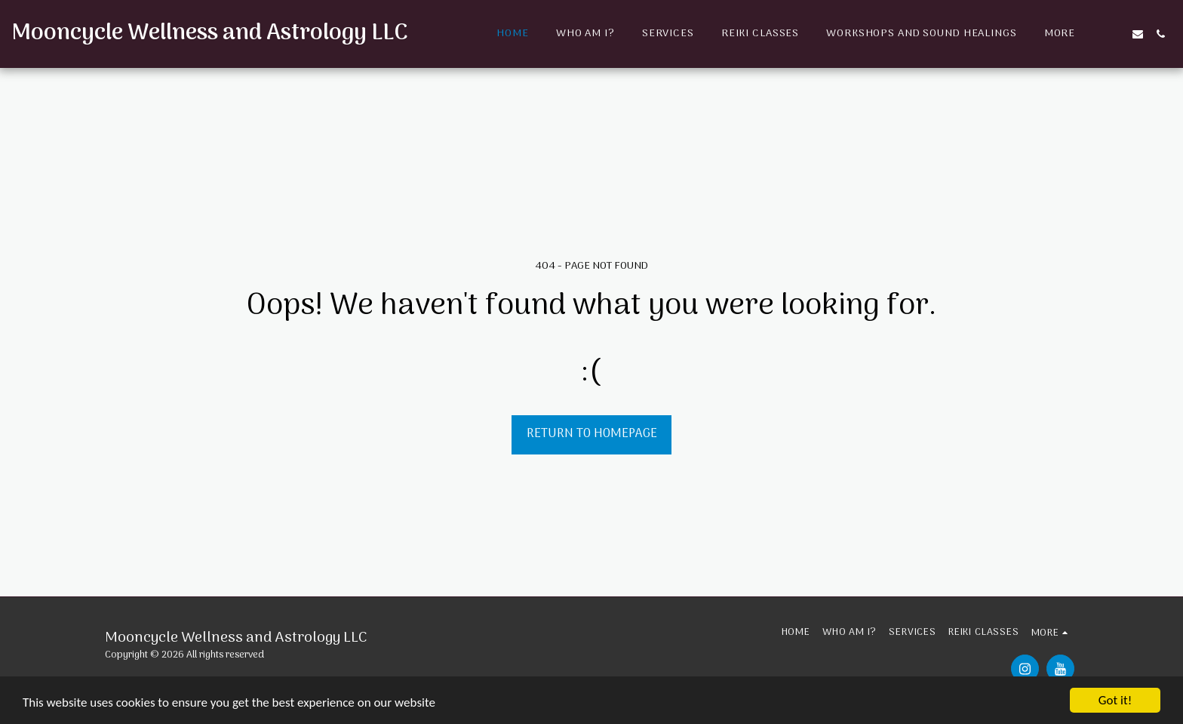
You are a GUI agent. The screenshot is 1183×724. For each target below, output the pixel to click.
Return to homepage (592, 434)
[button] (1115, 34)
